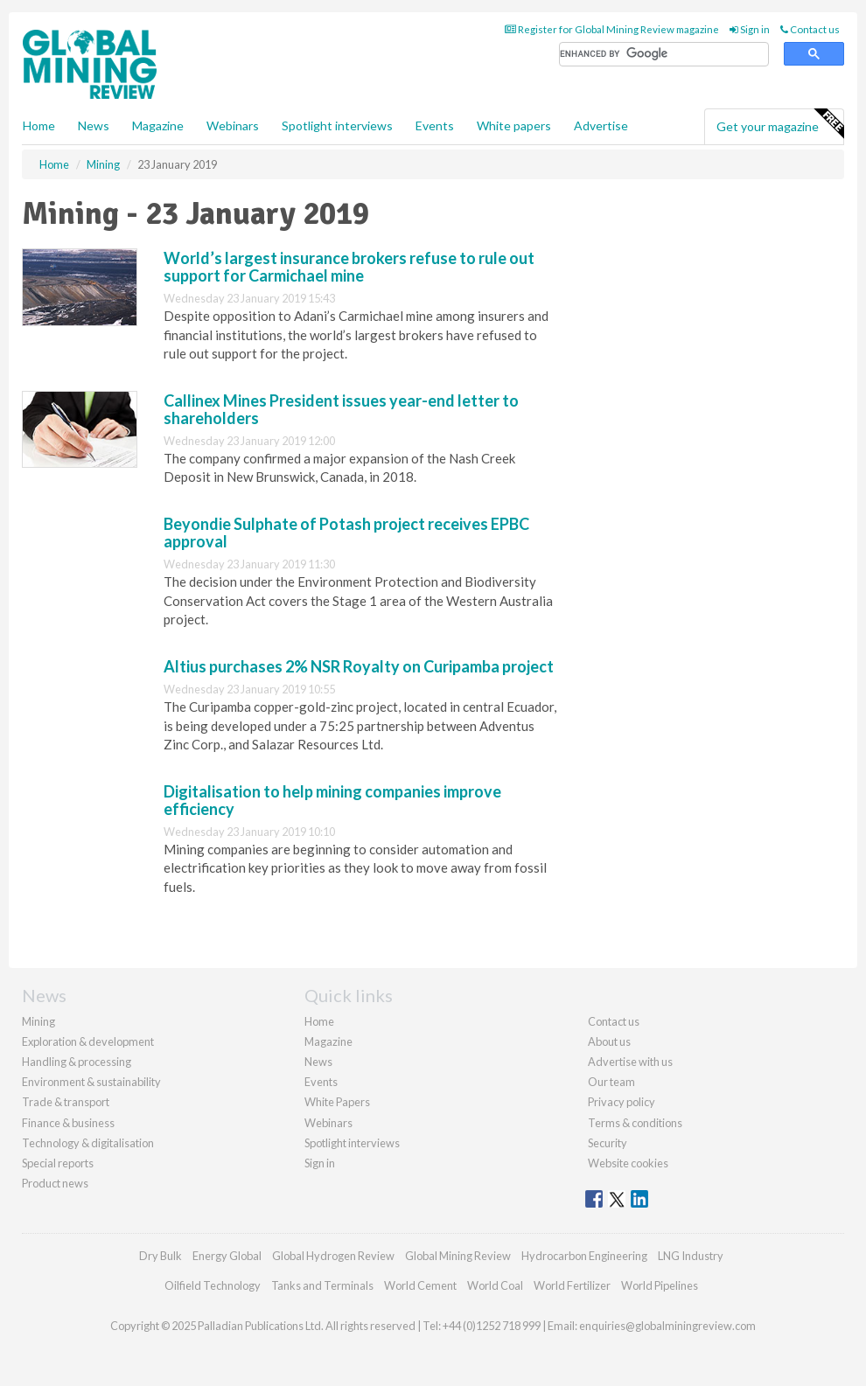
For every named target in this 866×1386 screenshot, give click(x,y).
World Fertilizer (572, 1285)
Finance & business (68, 1123)
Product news (55, 1183)
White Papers (337, 1102)
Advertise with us (630, 1062)
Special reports (58, 1163)
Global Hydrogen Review (333, 1256)
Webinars (232, 125)
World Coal (495, 1285)
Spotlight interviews (337, 125)
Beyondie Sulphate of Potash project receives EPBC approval (346, 532)
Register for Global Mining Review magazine (612, 29)
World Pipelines (659, 1285)
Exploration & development (88, 1041)
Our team (611, 1082)
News (318, 1062)
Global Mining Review (458, 1256)
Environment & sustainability (91, 1082)
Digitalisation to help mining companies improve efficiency (332, 800)
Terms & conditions (635, 1123)
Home (39, 125)
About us (609, 1041)
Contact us (810, 29)
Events (435, 125)
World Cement (420, 1285)
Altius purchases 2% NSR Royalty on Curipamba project (359, 666)
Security (607, 1143)
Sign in (750, 29)
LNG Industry (690, 1256)
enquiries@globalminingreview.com (667, 1326)
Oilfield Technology (212, 1285)
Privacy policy (621, 1102)
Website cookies (628, 1163)
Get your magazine (779, 124)
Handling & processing (76, 1062)
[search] (664, 54)
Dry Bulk (160, 1256)
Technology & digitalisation (88, 1143)
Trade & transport (65, 1102)
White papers (514, 125)
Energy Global (227, 1256)
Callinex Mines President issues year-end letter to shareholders (341, 409)
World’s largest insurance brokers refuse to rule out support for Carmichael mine (349, 266)
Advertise (601, 125)
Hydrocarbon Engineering (584, 1256)
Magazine (158, 125)
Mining (38, 1021)
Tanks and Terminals (322, 1285)
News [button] (93, 125)
